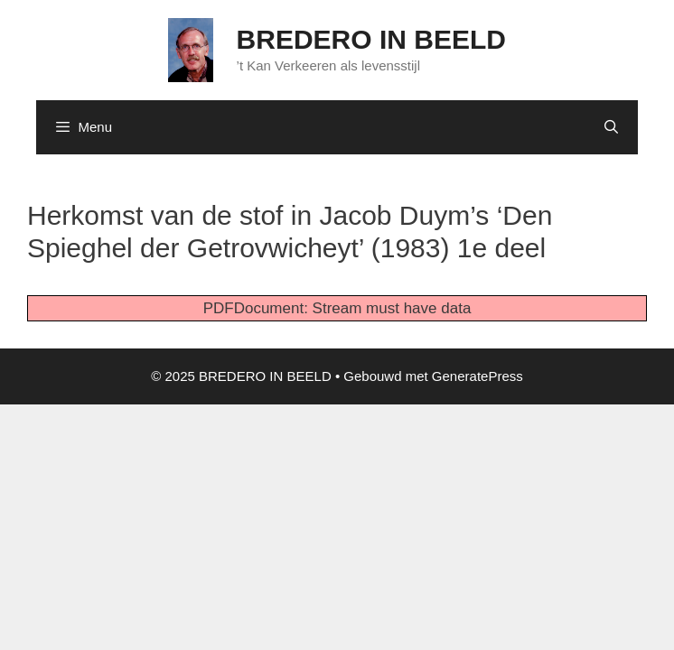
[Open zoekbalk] (611, 127)
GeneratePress (477, 376)
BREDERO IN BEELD (371, 39)
